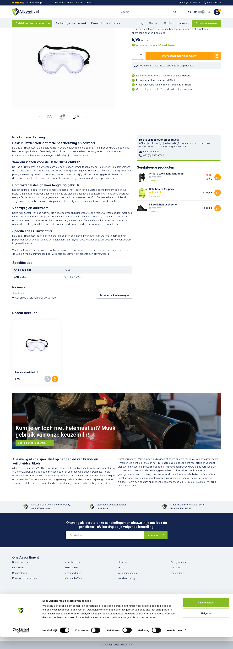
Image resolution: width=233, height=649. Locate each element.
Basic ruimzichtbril (26, 372)
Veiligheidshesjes (127, 573)
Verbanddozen (73, 573)
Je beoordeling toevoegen (114, 295)
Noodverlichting (126, 578)
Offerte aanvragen (206, 23)
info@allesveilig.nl (153, 151)
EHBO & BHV (71, 567)
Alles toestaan (206, 614)
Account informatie (76, 600)
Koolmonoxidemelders (24, 578)
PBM (120, 567)
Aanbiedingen (177, 573)
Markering (175, 567)
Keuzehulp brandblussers (105, 23)
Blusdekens (18, 567)
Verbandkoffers (73, 578)
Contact (169, 23)
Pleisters (122, 562)
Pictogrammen (178, 562)
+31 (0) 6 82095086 (153, 155)
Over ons (154, 23)
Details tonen (174, 642)
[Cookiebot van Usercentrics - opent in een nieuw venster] (21, 642)
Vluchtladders (72, 562)
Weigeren (205, 625)
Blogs (141, 23)
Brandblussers (20, 562)
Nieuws (183, 23)
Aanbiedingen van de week (71, 23)
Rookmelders (19, 573)
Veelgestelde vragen (130, 600)
